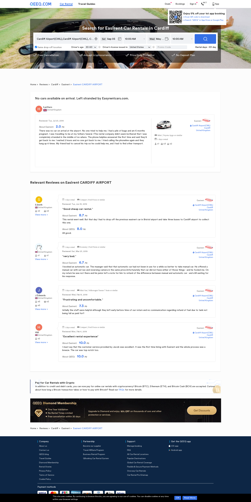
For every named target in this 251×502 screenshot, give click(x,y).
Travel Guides (86, 4)
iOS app (174, 446)
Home (33, 84)
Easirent (65, 84)
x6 (39, 301)
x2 (171, 144)
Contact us (44, 450)
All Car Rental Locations (138, 454)
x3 (164, 144)
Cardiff (54, 84)
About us (43, 446)
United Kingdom (203, 130)
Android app (176, 450)
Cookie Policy (45, 479)
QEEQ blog (44, 454)
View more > (41, 215)
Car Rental (66, 4)
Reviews (43, 84)
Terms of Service (46, 475)
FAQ (129, 450)
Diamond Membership (49, 463)
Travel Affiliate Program (93, 450)
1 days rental (162, 139)
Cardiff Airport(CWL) (201, 126)
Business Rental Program (94, 454)
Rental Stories (45, 467)
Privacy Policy (45, 471)
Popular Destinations (136, 458)
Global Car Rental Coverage (139, 463)
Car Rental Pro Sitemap (137, 475)
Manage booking (134, 446)
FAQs (121, 390)
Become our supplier (92, 446)
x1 (158, 144)
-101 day (212, 47)
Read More (189, 498)
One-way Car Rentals (136, 471)
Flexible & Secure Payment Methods (142, 467)
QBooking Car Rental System (96, 458)
